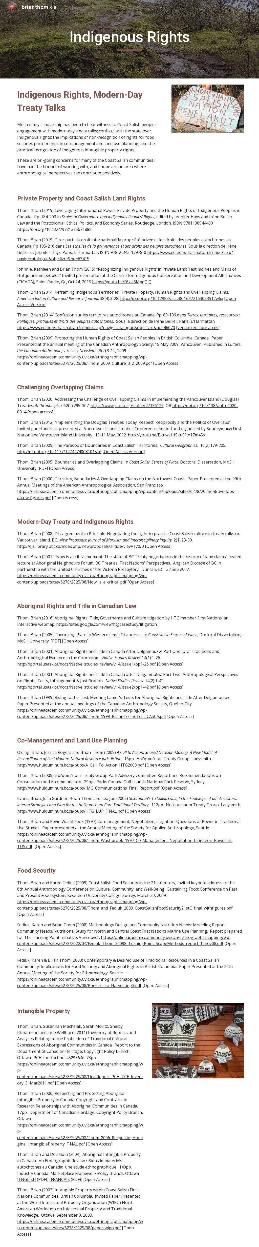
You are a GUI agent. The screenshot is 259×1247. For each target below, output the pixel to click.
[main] (129, 39)
